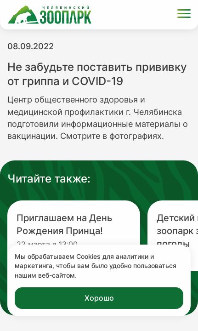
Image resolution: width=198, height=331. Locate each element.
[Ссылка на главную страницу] (49, 15)
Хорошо (99, 297)
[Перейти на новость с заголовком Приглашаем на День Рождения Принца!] (73, 235)
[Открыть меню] (184, 15)
